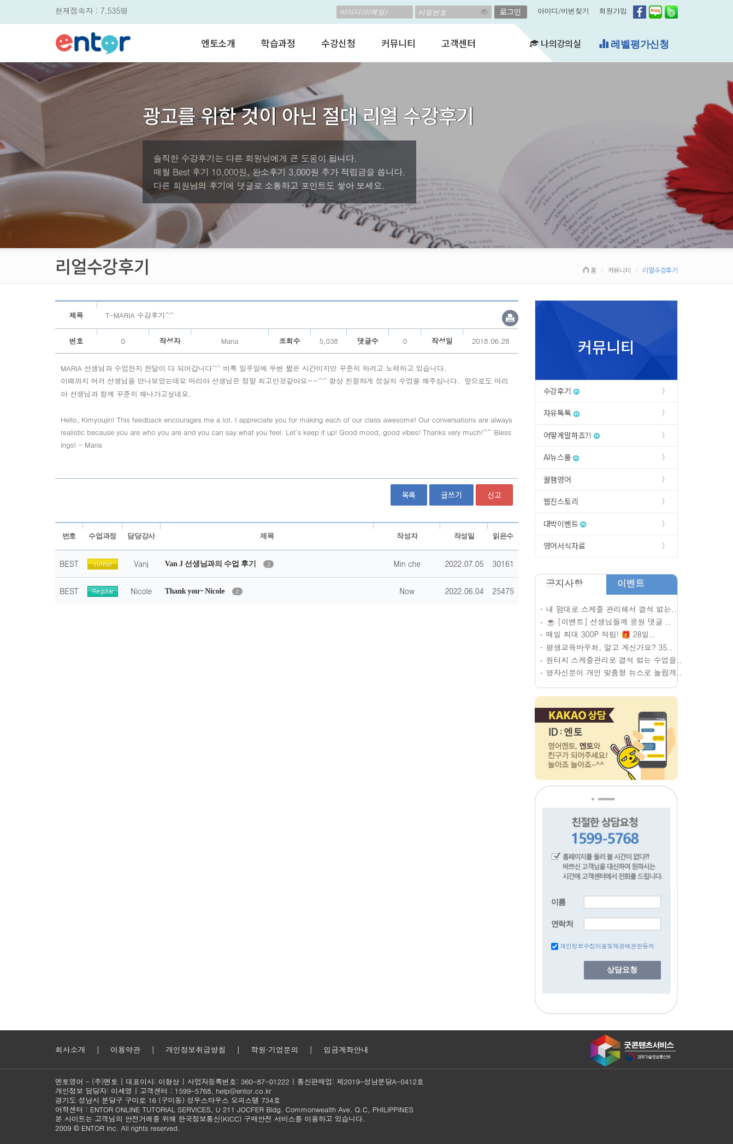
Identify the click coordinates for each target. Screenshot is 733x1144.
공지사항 (564, 583)
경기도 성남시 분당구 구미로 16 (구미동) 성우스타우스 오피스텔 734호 (167, 1100)
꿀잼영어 (557, 479)
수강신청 (338, 43)
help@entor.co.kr (243, 1091)
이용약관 (125, 1049)
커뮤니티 (398, 43)
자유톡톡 (561, 412)
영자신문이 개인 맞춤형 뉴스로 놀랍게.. (614, 672)
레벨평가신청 (634, 44)
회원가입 (613, 10)
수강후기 (561, 390)
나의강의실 (555, 43)
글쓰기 (451, 494)
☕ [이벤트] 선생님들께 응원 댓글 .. (608, 621)
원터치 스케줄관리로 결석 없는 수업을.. (614, 659)
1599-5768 (193, 1091)
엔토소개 (218, 43)
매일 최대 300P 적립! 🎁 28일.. (600, 634)
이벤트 (631, 583)
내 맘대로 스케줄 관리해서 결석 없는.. (611, 608)
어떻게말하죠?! (571, 435)
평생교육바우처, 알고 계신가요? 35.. (609, 647)
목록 (409, 494)
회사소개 (70, 1049)
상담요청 (622, 970)
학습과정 (278, 43)
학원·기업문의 (274, 1049)
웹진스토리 (560, 501)
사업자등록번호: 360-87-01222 (238, 1081)
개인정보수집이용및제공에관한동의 (607, 946)
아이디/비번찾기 (563, 10)
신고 (494, 494)
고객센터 (458, 43)
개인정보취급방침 (195, 1049)
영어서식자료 (564, 545)
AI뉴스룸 (561, 456)
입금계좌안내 (346, 1049)
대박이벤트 (565, 523)
